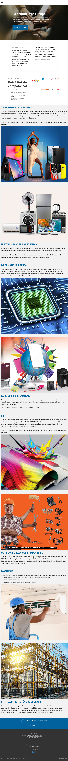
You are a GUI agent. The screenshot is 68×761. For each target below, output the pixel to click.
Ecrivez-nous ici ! (34, 725)
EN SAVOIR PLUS (20, 27)
